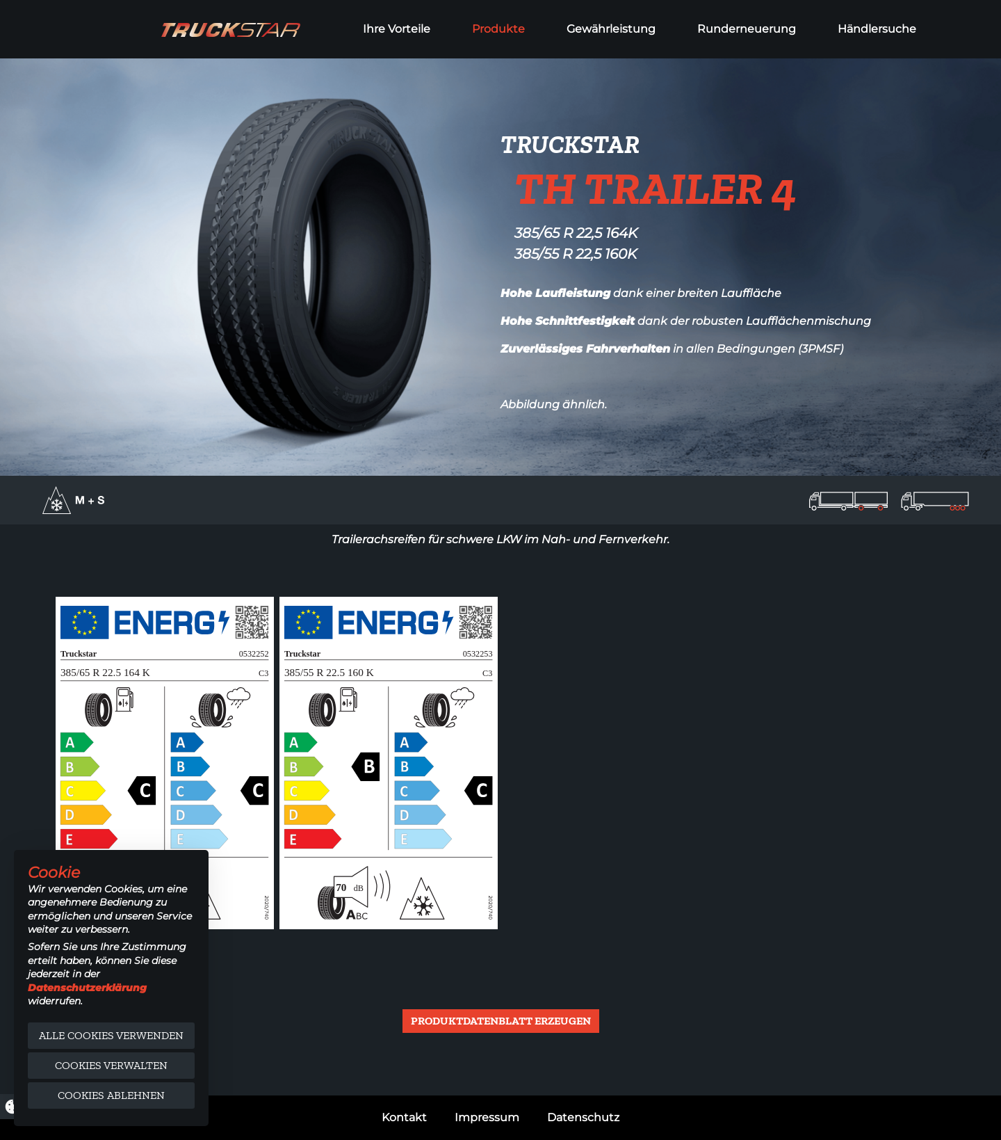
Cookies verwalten (111, 1065)
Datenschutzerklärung (87, 987)
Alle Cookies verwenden (111, 1035)
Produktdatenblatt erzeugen (501, 1020)
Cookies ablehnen (111, 1095)
